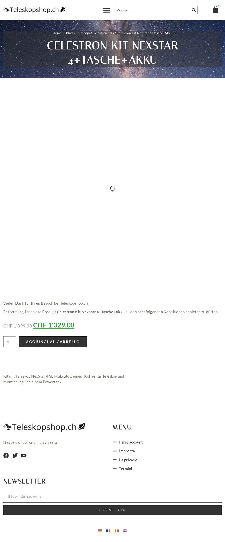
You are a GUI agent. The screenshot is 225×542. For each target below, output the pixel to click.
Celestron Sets (103, 33)
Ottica (69, 33)
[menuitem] (100, 530)
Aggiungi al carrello (53, 341)
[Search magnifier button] (194, 10)
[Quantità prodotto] (9, 341)
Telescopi (83, 33)
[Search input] (152, 10)
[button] (106, 10)
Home (57, 33)
